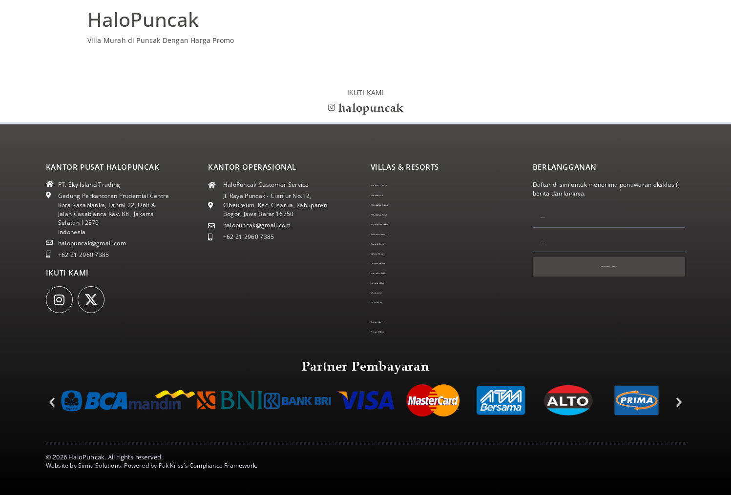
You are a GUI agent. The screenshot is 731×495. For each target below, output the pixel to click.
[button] (52, 402)
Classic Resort (391, 253)
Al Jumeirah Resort (397, 224)
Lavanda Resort (393, 263)
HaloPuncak (143, 19)
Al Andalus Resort (396, 204)
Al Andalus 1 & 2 (394, 185)
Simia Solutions (99, 465)
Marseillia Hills (392, 273)
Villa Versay (387, 302)
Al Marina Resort (394, 234)
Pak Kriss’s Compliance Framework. (208, 465)
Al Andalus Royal (394, 214)
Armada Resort (392, 243)
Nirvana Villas (390, 282)
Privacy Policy (390, 331)
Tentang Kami (390, 321)
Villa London (388, 292)
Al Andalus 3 (388, 195)
